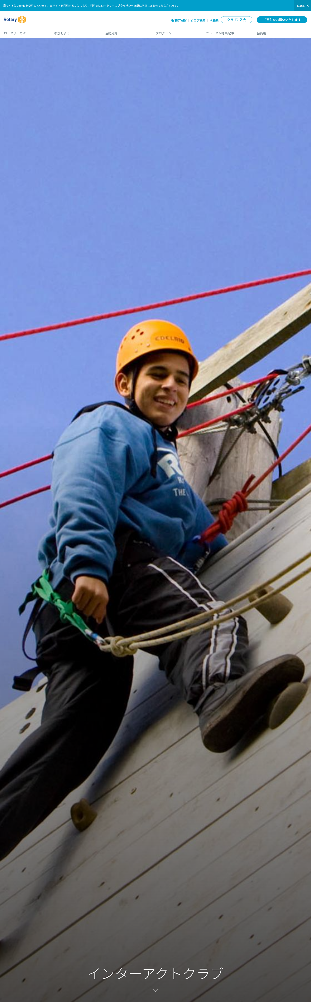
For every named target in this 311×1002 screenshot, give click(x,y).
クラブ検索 (198, 20)
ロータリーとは (25, 31)
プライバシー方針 (128, 5)
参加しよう (75, 31)
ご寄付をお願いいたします (282, 19)
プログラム (177, 31)
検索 (216, 20)
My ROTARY (178, 20)
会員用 (282, 31)
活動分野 (126, 31)
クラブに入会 (236, 19)
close (301, 5)
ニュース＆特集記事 (227, 31)
